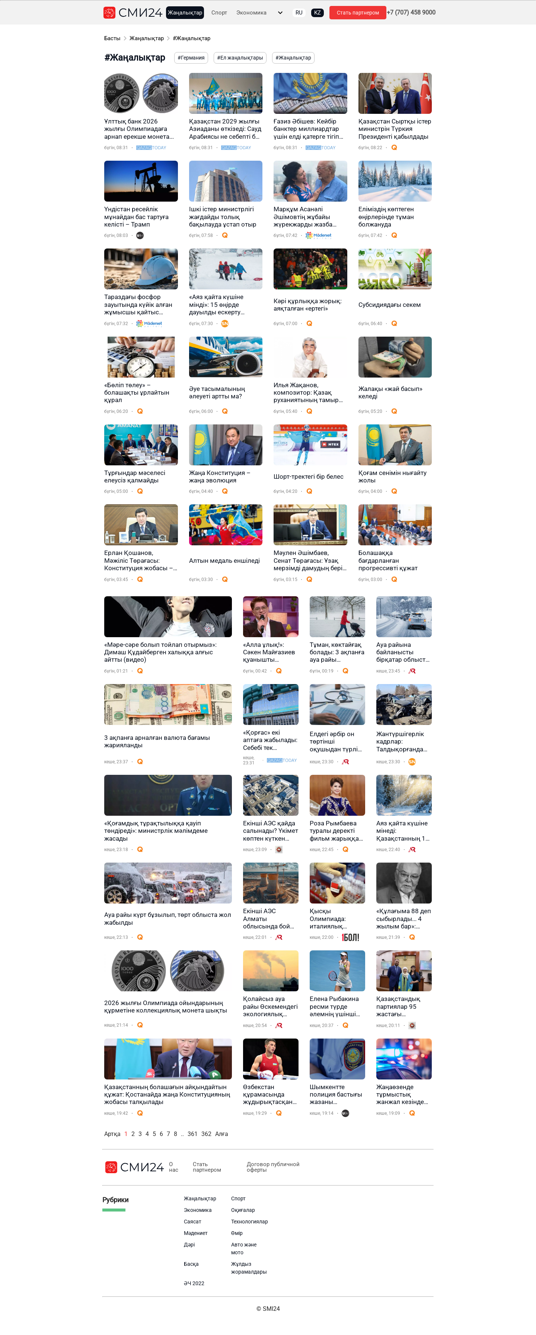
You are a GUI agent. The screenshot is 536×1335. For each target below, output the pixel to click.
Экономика (251, 13)
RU (299, 12)
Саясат (192, 1222)
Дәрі (189, 1245)
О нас (173, 1167)
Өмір (237, 1233)
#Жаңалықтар (191, 38)
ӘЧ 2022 (194, 1283)
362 (206, 1133)
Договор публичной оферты (272, 1167)
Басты (112, 38)
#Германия (191, 58)
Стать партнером (358, 13)
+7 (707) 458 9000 (411, 13)
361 (193, 1133)
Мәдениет (196, 1233)
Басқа (191, 1264)
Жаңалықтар (185, 13)
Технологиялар (249, 1222)
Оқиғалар (243, 1210)
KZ (317, 12)
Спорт (219, 13)
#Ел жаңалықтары (240, 58)
